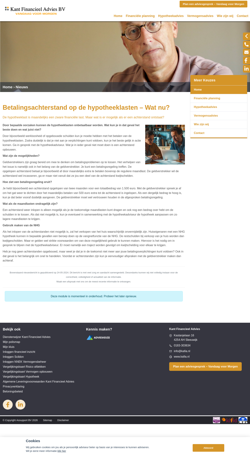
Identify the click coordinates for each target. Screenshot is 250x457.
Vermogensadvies (200, 16)
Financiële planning (140, 16)
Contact (242, 16)
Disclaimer (63, 420)
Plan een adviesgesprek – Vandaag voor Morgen (205, 366)
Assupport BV (24, 420)
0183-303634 (182, 345)
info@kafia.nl (182, 351)
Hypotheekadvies (171, 16)
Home (118, 16)
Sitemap (47, 420)
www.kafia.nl (181, 356)
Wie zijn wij (225, 16)
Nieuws (22, 87)
